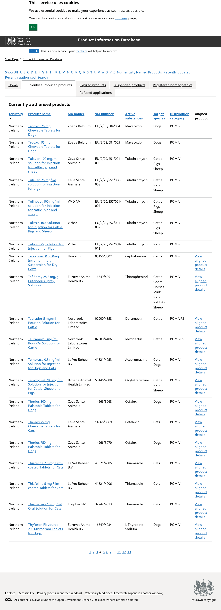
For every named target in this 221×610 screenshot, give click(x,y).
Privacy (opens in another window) (59, 593)
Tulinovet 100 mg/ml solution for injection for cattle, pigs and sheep (44, 207)
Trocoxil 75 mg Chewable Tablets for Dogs (44, 130)
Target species (159, 116)
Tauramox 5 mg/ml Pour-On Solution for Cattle (44, 343)
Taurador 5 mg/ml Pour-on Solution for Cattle (44, 322)
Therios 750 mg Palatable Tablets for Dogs (44, 446)
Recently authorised (20, 77)
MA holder (76, 114)
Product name (39, 114)
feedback (81, 51)
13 (129, 552)
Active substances (134, 116)
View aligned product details (201, 262)
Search (42, 77)
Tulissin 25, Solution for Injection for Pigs (46, 246)
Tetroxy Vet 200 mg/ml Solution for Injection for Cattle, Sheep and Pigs (45, 386)
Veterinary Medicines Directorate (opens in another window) (124, 593)
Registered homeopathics (172, 85)
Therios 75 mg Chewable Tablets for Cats (44, 426)
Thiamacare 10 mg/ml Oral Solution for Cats (45, 506)
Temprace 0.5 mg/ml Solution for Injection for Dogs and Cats (44, 363)
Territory (16, 114)
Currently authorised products (48, 85)
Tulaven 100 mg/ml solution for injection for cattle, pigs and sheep (44, 165)
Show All (11, 72)
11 (119, 552)
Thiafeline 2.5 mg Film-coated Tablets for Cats (45, 465)
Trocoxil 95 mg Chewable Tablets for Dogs (44, 146)
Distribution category (179, 116)
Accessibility (26, 593)
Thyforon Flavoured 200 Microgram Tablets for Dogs (45, 528)
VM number (104, 114)
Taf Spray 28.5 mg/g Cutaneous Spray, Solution (43, 281)
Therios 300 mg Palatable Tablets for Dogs (44, 405)
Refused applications (96, 93)
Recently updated (177, 72)
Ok (33, 27)
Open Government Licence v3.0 (77, 600)
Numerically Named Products (139, 72)
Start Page (11, 59)
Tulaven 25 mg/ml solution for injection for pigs (44, 184)
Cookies (121, 18)
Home (13, 85)
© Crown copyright (204, 600)
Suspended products (129, 85)
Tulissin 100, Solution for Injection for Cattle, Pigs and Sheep (45, 227)
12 (124, 552)
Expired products (93, 85)
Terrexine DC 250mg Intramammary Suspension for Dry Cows (43, 262)
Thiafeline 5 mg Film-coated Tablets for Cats (45, 485)
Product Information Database (109, 39)
